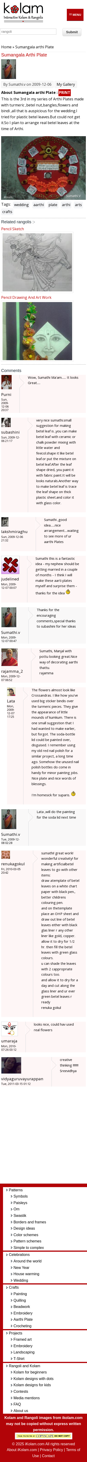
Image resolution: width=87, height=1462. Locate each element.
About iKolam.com (22, 1450)
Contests (20, 1391)
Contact (48, 1456)
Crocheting (22, 1326)
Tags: (6, 204)
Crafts (14, 1287)
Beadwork (21, 1307)
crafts (7, 211)
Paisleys (20, 1203)
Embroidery (22, 1313)
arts (78, 204)
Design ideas (24, 1228)
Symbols (20, 1196)
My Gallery (66, 84)
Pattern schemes (27, 1241)
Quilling (19, 1300)
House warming (26, 1274)
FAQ (17, 1404)
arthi (66, 204)
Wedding (20, 1280)
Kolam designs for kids (32, 1385)
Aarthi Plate (23, 1319)
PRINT (64, 92)
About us (20, 1411)
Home (6, 46)
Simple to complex (28, 1248)
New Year (21, 1268)
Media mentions (26, 1398)
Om (16, 1209)
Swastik (19, 1216)
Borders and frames (29, 1222)
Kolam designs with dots (33, 1379)
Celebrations (19, 1255)
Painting (20, 1294)
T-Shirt (18, 1359)
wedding (21, 204)
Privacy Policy (51, 1450)
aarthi (38, 204)
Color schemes (25, 1235)
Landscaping (24, 1352)
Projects (15, 1333)
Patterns (16, 1190)
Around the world (27, 1261)
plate (52, 204)
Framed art (22, 1339)
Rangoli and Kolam (24, 1366)
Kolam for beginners (30, 1372)
